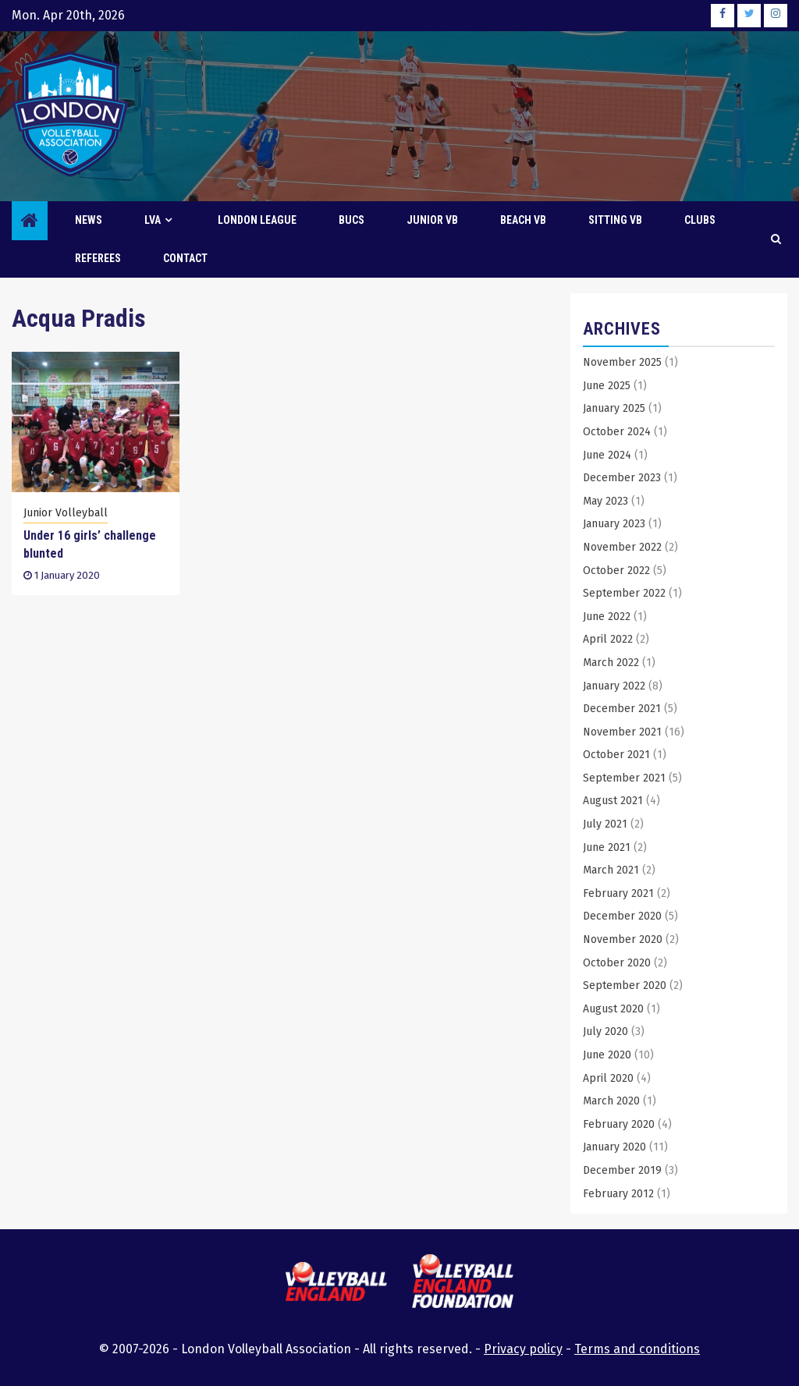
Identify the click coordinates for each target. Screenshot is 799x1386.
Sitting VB (615, 220)
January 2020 (614, 1147)
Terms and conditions (637, 1349)
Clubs (700, 220)
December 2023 (622, 477)
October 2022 (616, 570)
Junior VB (432, 220)
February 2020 (619, 1124)
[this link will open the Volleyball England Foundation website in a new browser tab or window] (462, 1283)
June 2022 (606, 616)
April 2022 (608, 639)
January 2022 (614, 686)
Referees (98, 258)
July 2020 (605, 1031)
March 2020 (611, 1101)
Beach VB (523, 220)
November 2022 (622, 547)
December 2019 (622, 1170)
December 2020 (622, 916)
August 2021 (613, 800)
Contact (185, 258)
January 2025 (614, 408)
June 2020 (607, 1055)
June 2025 (606, 385)
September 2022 (624, 593)
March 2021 (611, 870)
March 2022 (611, 662)
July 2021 (605, 824)
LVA (152, 220)
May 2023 (605, 501)
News (88, 220)
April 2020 (608, 1078)
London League (257, 220)
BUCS (351, 220)
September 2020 (624, 985)
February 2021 (618, 893)
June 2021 (606, 847)
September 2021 (624, 778)
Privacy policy (523, 1349)
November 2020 (622, 939)
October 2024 (617, 431)
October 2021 (616, 754)
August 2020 (613, 1009)
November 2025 (622, 362)
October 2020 (617, 962)
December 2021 (622, 708)
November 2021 (622, 732)
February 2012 (618, 1193)
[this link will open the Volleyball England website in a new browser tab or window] (336, 1284)
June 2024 (607, 455)
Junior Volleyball (65, 512)
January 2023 (614, 523)
